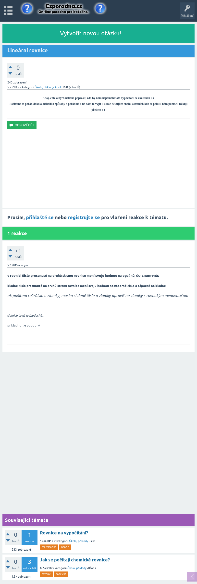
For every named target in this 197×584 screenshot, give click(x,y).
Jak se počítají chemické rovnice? (75, 559)
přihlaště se (40, 217)
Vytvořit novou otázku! (90, 33)
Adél (58, 87)
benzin (65, 546)
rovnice (46, 573)
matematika (49, 546)
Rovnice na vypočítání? (64, 532)
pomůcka (61, 573)
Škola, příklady (44, 87)
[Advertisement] (98, 168)
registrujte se (84, 217)
